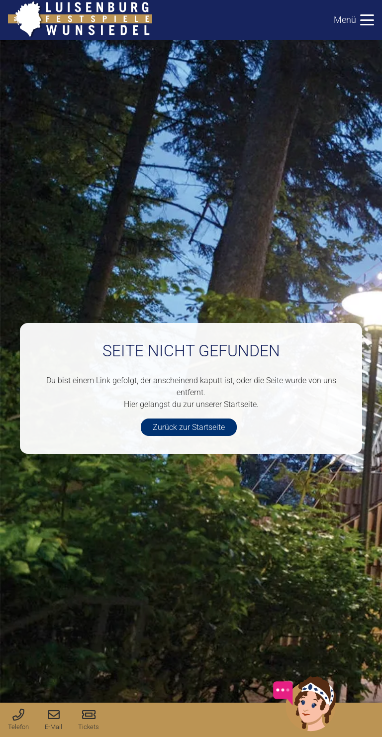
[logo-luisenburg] (80, 20)
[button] (354, 19)
